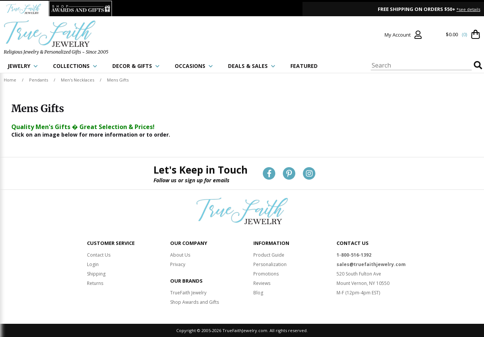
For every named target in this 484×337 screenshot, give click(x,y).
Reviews (261, 283)
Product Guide (268, 255)
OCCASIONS (194, 65)
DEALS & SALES (251, 65)
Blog (258, 292)
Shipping (96, 274)
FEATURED (304, 65)
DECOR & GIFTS (136, 65)
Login (93, 264)
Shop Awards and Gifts (194, 302)
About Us (180, 255)
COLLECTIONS (75, 65)
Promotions (266, 274)
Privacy (177, 264)
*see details (468, 9)
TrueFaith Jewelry (188, 292)
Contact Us (98, 255)
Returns (95, 283)
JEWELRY (23, 65)
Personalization (270, 264)
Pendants (38, 80)
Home (10, 80)
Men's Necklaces (77, 80)
